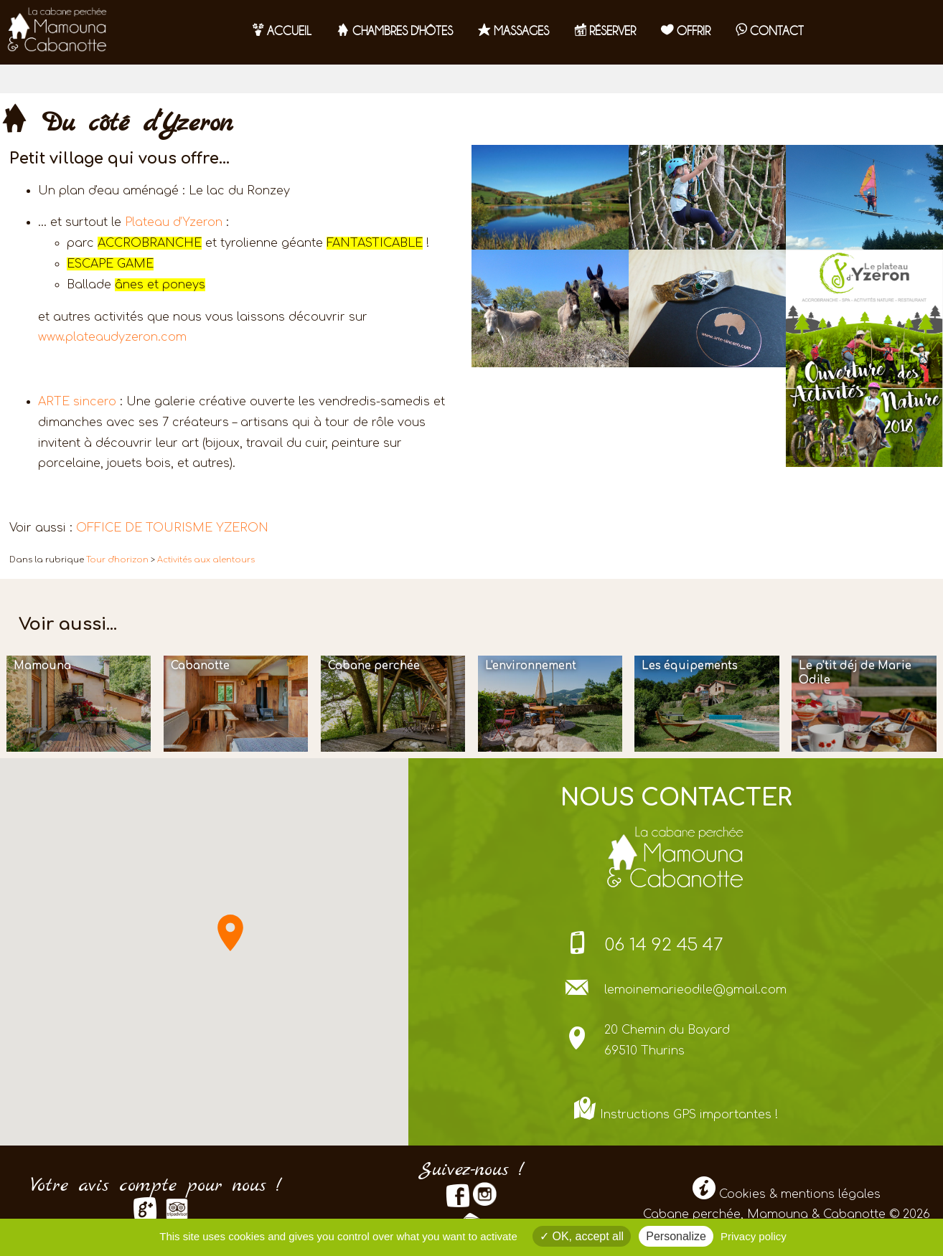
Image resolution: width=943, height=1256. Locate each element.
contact (770, 30)
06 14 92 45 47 (663, 945)
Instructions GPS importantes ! (689, 1114)
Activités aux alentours (206, 560)
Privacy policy (754, 1236)
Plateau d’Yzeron (173, 222)
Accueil (282, 30)
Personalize (676, 1236)
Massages (513, 30)
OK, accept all (582, 1236)
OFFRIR (685, 30)
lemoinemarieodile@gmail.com (695, 989)
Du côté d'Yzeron (116, 123)
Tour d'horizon (117, 560)
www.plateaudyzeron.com (112, 337)
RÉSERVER (605, 30)
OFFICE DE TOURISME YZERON (172, 527)
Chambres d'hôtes (395, 30)
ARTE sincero (77, 401)
